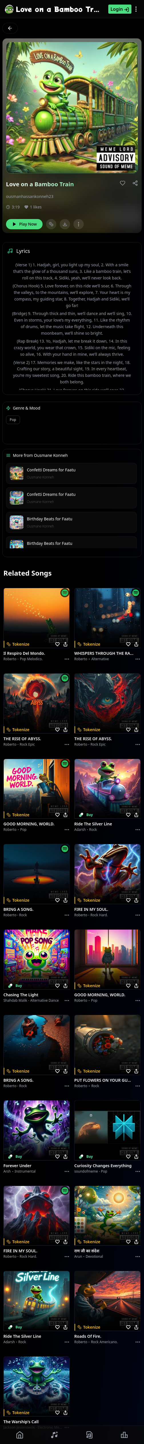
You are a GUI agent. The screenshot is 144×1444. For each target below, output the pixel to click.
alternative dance (44, 1000)
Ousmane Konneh (40, 477)
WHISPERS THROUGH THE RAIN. (104, 653)
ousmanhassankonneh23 (29, 196)
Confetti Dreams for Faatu (51, 470)
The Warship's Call (21, 1421)
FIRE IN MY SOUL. (91, 909)
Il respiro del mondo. (24, 653)
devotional (94, 1256)
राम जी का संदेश (86, 1250)
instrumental (25, 1171)
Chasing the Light (20, 994)
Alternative (100, 658)
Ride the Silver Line (93, 824)
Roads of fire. (87, 1336)
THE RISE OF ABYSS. (22, 738)
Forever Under (17, 1165)
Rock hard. (99, 915)
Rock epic (27, 744)
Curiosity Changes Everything (103, 1165)
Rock (93, 829)
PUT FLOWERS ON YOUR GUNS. (104, 1080)
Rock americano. (104, 1341)
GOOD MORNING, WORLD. (29, 824)
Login (120, 9)
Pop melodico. (31, 658)
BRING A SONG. (18, 909)
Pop (13, 419)
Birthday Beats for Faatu (49, 518)
